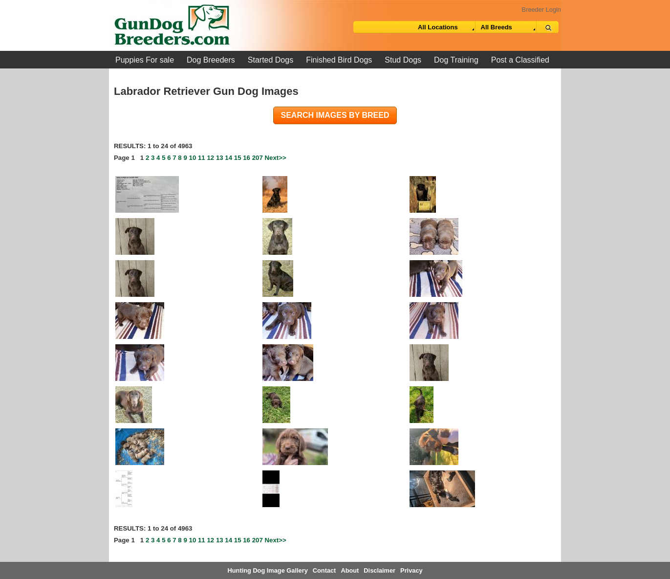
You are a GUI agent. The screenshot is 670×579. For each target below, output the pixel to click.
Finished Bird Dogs (339, 60)
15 (237, 157)
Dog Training (456, 60)
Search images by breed (335, 115)
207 (257, 157)
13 (219, 157)
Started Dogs (270, 60)
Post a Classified (520, 60)
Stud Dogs (403, 60)
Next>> (275, 157)
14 (228, 157)
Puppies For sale (144, 60)
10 (192, 157)
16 (246, 157)
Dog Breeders (211, 60)
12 (210, 157)
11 (201, 157)
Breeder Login (541, 9)
